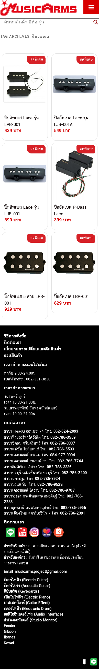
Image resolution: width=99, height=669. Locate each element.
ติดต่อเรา (12, 342)
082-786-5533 (61, 449)
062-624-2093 (65, 431)
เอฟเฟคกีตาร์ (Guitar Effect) (27, 603)
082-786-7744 (70, 461)
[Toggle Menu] (91, 7)
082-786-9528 (50, 484)
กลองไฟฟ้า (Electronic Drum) (27, 608)
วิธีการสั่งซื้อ (15, 336)
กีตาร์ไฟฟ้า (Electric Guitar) (26, 580)
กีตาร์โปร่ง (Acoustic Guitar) (27, 585)
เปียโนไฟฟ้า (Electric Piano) (27, 597)
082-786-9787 (62, 490)
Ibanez (9, 637)
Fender (9, 625)
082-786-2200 (74, 473)
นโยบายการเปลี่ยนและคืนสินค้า (32, 349)
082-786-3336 (59, 467)
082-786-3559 (62, 437)
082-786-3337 (62, 443)
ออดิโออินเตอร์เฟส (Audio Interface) (33, 614)
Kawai (9, 643)
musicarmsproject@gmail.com (40, 571)
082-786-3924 (47, 478)
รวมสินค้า (13, 355)
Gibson (10, 631)
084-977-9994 (62, 455)
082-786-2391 (72, 513)
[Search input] (47, 22)
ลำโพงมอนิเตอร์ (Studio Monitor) (30, 620)
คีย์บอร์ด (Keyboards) (21, 591)
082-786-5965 (73, 507)
